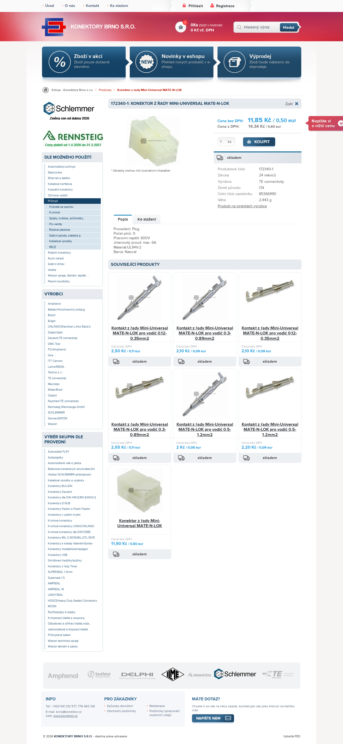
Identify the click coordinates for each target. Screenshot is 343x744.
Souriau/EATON (57, 418)
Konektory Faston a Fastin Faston (69, 509)
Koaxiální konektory (60, 189)
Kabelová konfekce (60, 184)
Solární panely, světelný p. (65, 235)
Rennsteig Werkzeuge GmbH (66, 407)
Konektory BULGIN (60, 486)
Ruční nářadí (56, 258)
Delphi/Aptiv (55, 332)
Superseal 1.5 (56, 578)
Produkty (105, 90)
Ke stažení (119, 5)
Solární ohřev (56, 264)
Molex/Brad (55, 389)
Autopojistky (55, 457)
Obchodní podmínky (121, 711)
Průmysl (53, 201)
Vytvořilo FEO (291, 736)
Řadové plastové (59, 230)
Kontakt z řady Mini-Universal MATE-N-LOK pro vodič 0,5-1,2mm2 (205, 429)
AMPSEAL (54, 583)
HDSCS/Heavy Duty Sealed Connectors (72, 600)
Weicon (52, 424)
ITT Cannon (55, 361)
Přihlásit (196, 6)
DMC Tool (54, 344)
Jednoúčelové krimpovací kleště (68, 629)
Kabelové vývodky (60, 241)
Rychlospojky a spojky (61, 612)
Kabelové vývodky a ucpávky (66, 480)
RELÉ (52, 247)
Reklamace (157, 706)
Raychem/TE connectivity (63, 401)
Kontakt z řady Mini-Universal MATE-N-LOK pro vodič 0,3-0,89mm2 (205, 333)
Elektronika (55, 172)
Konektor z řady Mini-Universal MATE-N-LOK (149, 90)
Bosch (52, 315)
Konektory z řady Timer (62, 566)
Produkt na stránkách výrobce (242, 206)
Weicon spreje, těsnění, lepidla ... (68, 275)
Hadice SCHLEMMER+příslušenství (69, 474)
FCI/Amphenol (57, 349)
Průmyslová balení (59, 635)
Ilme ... (52, 355)
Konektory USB (57, 555)
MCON (52, 606)
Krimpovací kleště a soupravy (66, 618)
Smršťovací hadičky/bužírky (65, 560)
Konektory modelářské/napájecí (68, 549)
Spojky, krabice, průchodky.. (66, 218)
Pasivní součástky (59, 281)
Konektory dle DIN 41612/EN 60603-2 (72, 497)
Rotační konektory (59, 252)
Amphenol (54, 303)
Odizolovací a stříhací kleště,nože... (69, 623)
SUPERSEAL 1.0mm (60, 572)
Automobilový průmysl (61, 166)
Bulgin (52, 321)
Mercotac (54, 384)
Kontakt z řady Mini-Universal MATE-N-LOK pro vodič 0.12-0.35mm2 (139, 333)
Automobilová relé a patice (64, 463)
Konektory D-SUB (59, 503)
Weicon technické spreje (63, 641)
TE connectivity (57, 378)
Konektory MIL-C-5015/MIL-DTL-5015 (71, 537)
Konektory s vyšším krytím (64, 514)
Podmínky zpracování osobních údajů (164, 713)
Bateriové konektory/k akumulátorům (71, 469)
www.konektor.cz (65, 716)
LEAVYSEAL (55, 595)
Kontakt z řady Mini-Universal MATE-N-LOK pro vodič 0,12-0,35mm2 (270, 333)
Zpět (289, 104)
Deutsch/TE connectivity (62, 338)
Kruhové (54, 212)
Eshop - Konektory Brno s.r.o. (72, 90)
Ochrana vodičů (58, 195)
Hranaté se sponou (61, 207)
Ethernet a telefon (59, 178)
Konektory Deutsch (60, 492)
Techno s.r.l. (55, 372)
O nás (70, 5)
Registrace (225, 6)
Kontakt (92, 5)
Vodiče (52, 270)
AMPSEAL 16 (56, 589)
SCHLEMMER (56, 412)
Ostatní (52, 395)
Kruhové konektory (60, 520)
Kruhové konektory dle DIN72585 (69, 532)
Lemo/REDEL (56, 367)
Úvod (49, 5)
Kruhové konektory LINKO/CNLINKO (71, 526)
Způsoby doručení (120, 706)
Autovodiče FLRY (58, 451)
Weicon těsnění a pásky (63, 646)
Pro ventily (55, 224)
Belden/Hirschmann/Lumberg (66, 309)
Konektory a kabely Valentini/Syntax (70, 543)
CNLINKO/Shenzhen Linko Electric (69, 326)
